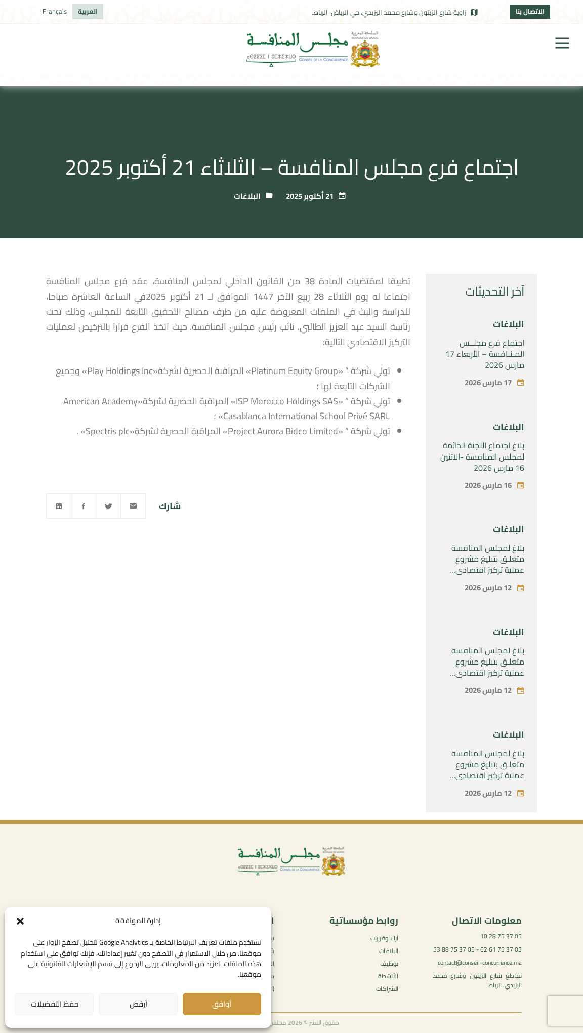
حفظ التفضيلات (54, 1004)
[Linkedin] (58, 506)
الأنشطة (388, 976)
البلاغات (247, 196)
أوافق (221, 1004)
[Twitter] (108, 506)
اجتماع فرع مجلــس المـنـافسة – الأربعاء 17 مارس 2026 (484, 354)
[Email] (133, 506)
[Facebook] (83, 506)
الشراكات (387, 989)
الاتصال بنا (530, 11)
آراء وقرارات (384, 938)
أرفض (138, 1004)
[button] (20, 921)
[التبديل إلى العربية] (87, 11)
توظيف (389, 963)
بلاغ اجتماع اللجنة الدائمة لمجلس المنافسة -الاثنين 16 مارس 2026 (482, 456)
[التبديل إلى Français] (54, 11)
